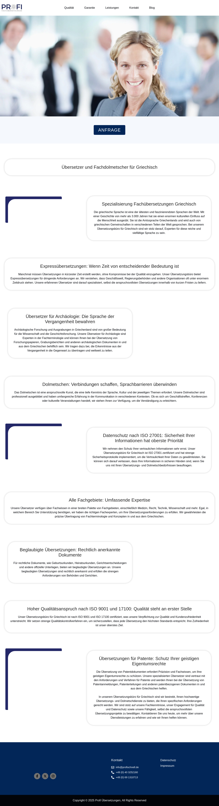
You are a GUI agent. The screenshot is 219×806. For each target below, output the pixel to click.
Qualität (69, 7)
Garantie (89, 7)
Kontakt (134, 7)
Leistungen (112, 7)
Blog (152, 7)
